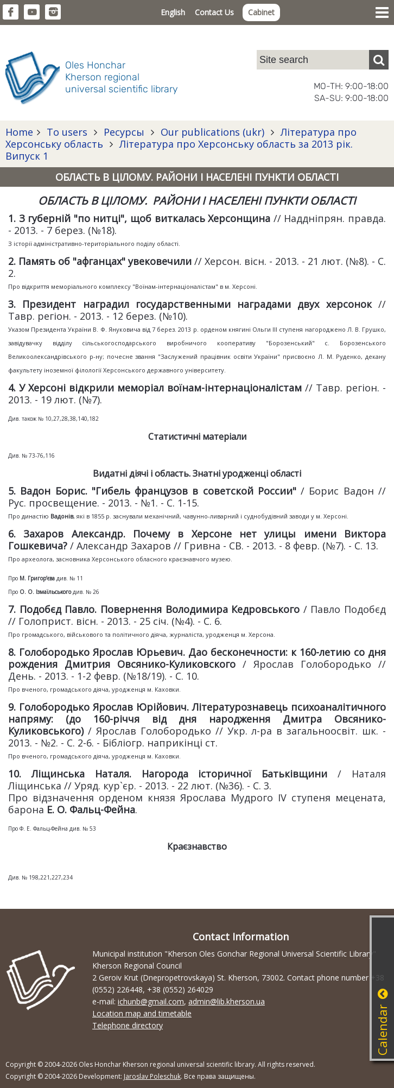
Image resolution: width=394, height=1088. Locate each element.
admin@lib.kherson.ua (226, 1001)
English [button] (173, 12)
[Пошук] (379, 59)
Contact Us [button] (214, 12)
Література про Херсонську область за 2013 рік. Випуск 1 (179, 149)
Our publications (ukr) (212, 131)
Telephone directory (127, 1025)
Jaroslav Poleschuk (152, 1076)
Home (19, 131)
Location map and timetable (142, 1013)
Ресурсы (124, 131)
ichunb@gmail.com (151, 1001)
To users (67, 131)
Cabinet (261, 12)
